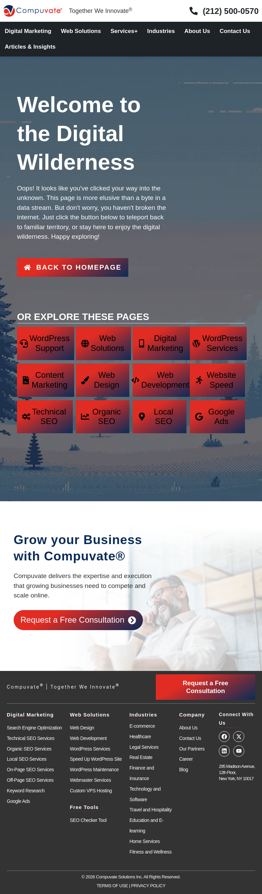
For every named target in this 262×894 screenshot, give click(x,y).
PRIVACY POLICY (148, 879)
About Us (197, 31)
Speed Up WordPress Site (96, 752)
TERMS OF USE (112, 879)
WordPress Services (90, 742)
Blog (183, 763)
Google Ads (18, 794)
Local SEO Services (26, 752)
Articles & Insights (30, 47)
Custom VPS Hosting (91, 784)
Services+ (124, 31)
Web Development (88, 732)
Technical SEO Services (30, 732)
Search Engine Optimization (34, 721)
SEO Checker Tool (88, 813)
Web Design (82, 721)
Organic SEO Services (29, 742)
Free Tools (84, 800)
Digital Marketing (28, 31)
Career (186, 752)
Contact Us (234, 31)
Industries (161, 31)
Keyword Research (26, 784)
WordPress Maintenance (94, 763)
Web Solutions (81, 31)
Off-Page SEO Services (30, 773)
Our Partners (191, 742)
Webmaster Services (90, 773)
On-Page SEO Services (30, 763)
